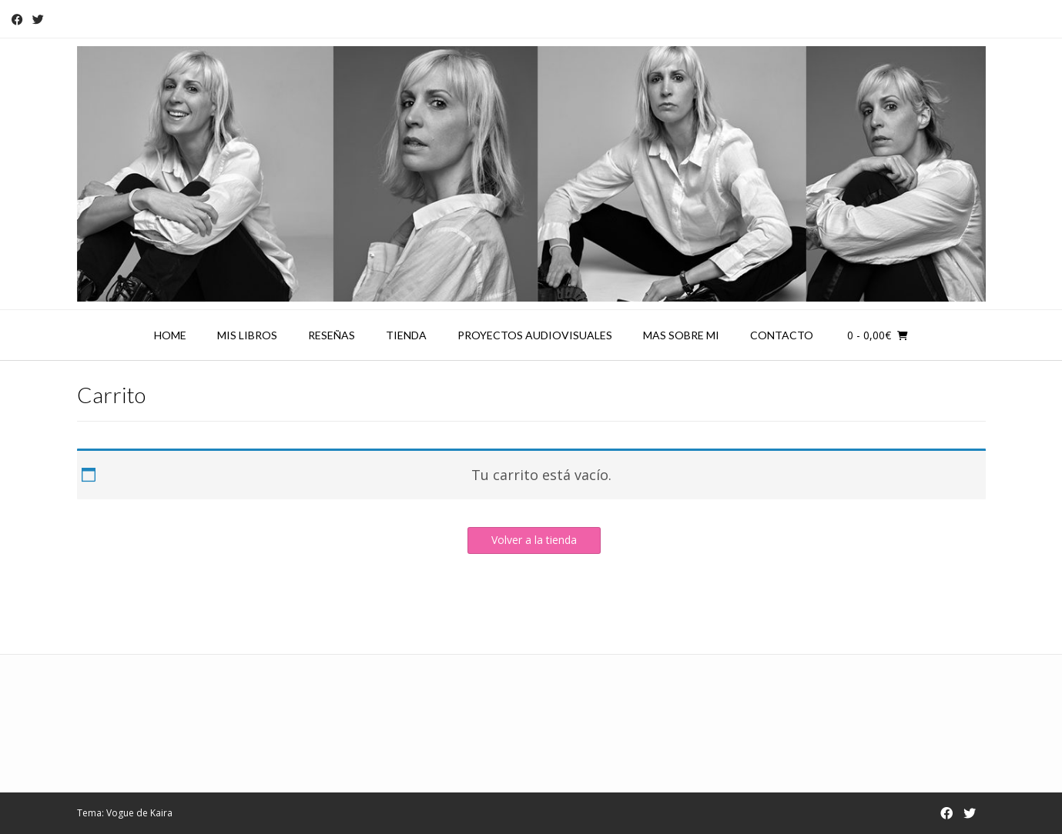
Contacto (781, 335)
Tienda (406, 335)
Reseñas (331, 335)
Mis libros (247, 335)
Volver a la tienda (534, 539)
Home (170, 335)
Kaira (161, 812)
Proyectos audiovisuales (534, 335)
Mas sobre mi (681, 335)
